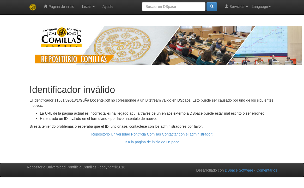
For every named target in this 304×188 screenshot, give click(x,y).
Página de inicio (59, 6)
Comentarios (267, 170)
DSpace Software (239, 170)
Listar (88, 6)
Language (261, 6)
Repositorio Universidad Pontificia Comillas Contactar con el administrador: (151, 134)
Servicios (236, 6)
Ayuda (107, 6)
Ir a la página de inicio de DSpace (152, 142)
